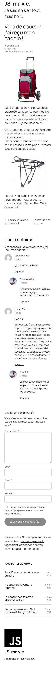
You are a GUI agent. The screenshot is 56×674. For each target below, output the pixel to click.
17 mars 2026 (48, 598)
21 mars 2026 (48, 586)
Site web (8, 493)
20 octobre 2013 (27, 278)
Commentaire (11, 431)
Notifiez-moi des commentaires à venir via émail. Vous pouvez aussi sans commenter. (25, 510)
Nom (7, 466)
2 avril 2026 (49, 574)
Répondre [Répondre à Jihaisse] (24, 301)
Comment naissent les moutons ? (16, 221)
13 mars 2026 (48, 611)
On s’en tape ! (10, 48)
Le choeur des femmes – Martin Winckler (19, 598)
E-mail (8, 480)
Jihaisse (23, 282)
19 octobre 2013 (22, 255)
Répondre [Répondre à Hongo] (19, 364)
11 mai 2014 (20, 309)
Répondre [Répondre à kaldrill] (19, 271)
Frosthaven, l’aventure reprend (18, 586)
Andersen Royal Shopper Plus (25, 197)
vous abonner (37, 510)
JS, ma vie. (17, 3)
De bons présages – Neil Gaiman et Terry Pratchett (20, 611)
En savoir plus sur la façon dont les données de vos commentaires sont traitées (24, 545)
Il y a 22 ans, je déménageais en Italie (22, 574)
